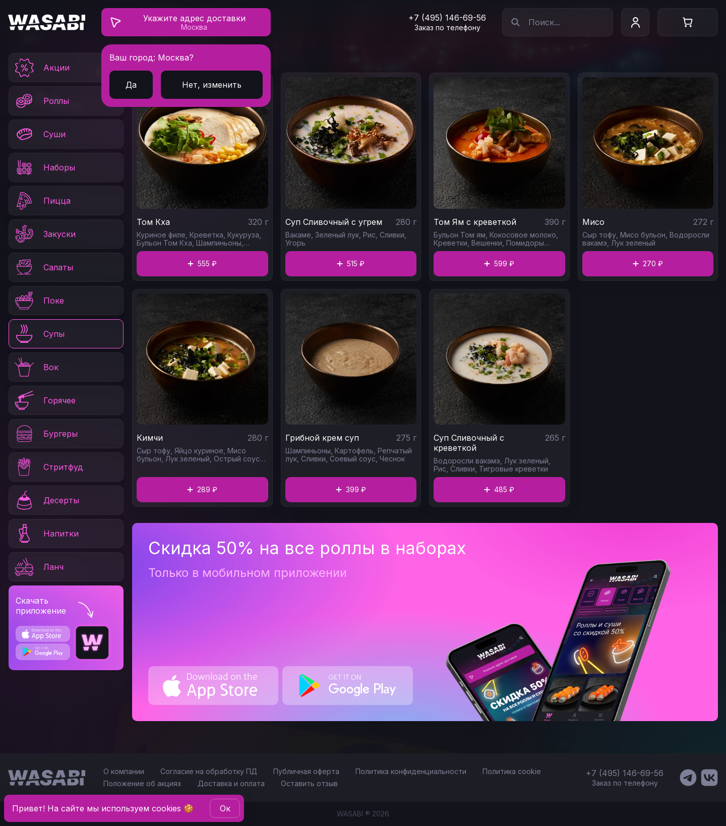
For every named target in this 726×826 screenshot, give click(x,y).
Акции (41, 67)
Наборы (44, 167)
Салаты (43, 267)
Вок (35, 367)
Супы (39, 334)
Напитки (46, 533)
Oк (225, 808)
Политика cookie (511, 771)
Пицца (42, 201)
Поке (38, 300)
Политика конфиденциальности (410, 771)
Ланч (38, 567)
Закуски (44, 234)
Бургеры (45, 434)
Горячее (44, 400)
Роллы (41, 101)
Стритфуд (48, 467)
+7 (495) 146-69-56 (447, 18)
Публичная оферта (306, 771)
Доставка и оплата (231, 783)
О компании (123, 771)
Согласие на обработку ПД (208, 771)
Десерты (46, 500)
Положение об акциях (142, 783)
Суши (39, 134)
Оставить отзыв (309, 783)
